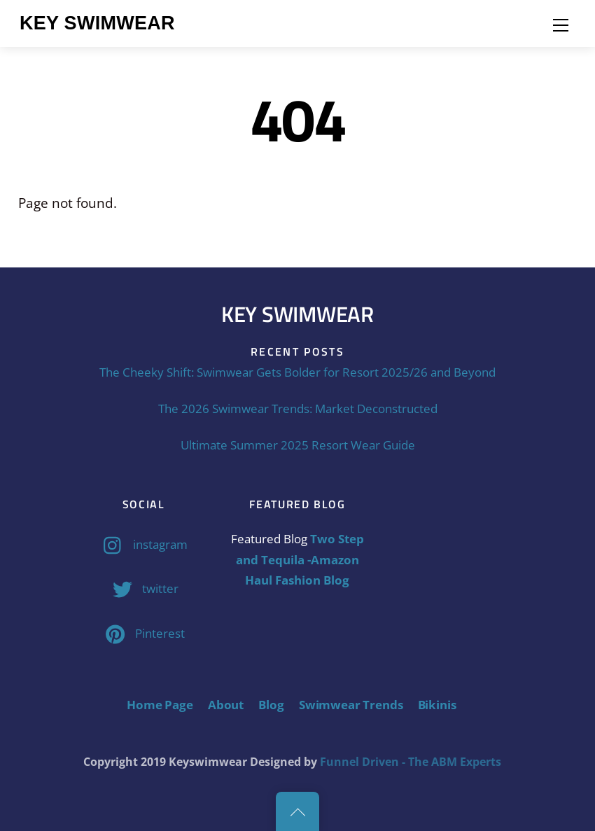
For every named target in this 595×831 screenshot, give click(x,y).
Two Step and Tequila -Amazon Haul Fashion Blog (300, 559)
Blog (271, 705)
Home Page (159, 705)
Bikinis (437, 705)
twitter (142, 588)
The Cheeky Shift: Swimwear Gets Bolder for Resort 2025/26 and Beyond (297, 372)
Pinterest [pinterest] (142, 633)
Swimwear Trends (350, 705)
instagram (142, 544)
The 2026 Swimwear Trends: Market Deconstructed (298, 408)
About (226, 705)
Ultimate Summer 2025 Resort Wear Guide (298, 445)
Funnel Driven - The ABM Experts (410, 761)
